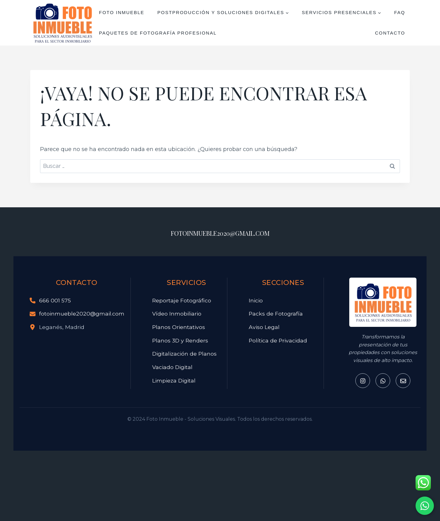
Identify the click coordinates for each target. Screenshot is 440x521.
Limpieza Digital (174, 380)
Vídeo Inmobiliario (176, 313)
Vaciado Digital (172, 367)
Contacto (390, 32)
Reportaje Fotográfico (181, 300)
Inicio (256, 300)
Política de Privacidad (278, 340)
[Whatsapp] (383, 380)
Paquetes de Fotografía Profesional (158, 32)
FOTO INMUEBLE (121, 12)
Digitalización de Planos (184, 353)
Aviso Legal (264, 327)
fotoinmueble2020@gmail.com (81, 313)
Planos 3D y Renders (180, 340)
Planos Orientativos (178, 327)
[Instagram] (362, 380)
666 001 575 (55, 300)
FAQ (399, 12)
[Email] (403, 380)
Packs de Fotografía (276, 313)
